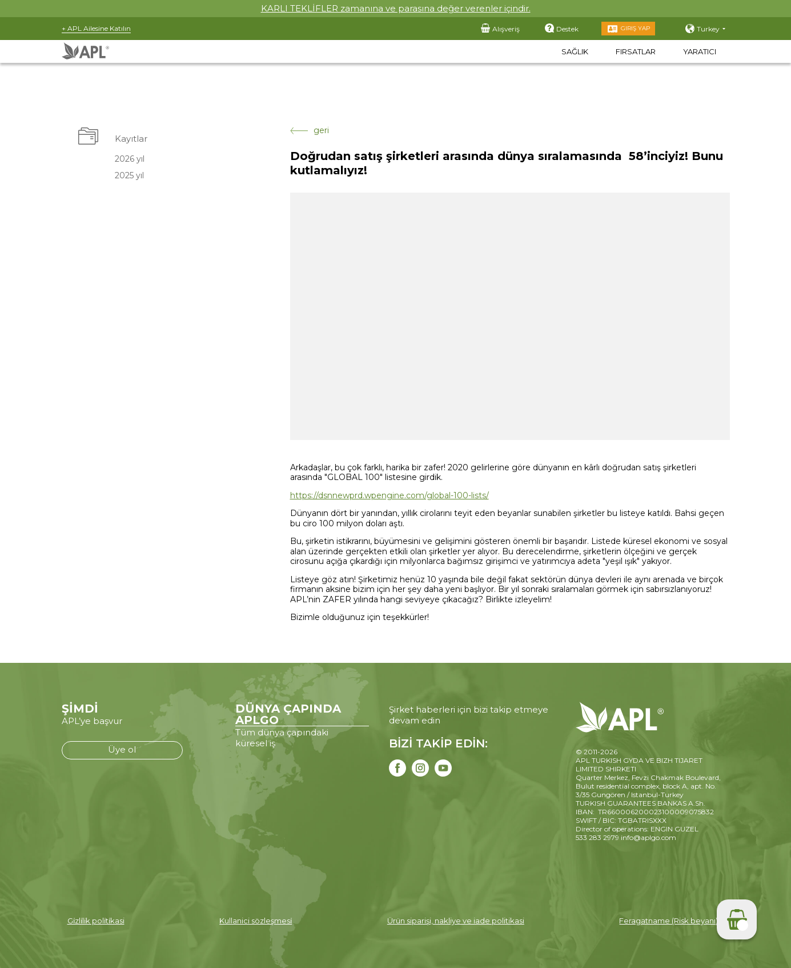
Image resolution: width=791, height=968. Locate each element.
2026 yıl (129, 159)
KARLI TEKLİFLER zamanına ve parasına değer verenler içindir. (396, 8)
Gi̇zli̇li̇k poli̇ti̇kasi (96, 920)
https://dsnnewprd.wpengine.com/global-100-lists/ (389, 495)
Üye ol (122, 749)
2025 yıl (129, 175)
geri (309, 130)
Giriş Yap (635, 28)
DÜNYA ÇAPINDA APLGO (288, 714)
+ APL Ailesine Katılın (96, 28)
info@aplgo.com (648, 837)
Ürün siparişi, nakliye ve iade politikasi (455, 920)
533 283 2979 (597, 837)
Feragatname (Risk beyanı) (668, 920)
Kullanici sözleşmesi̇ (255, 920)
